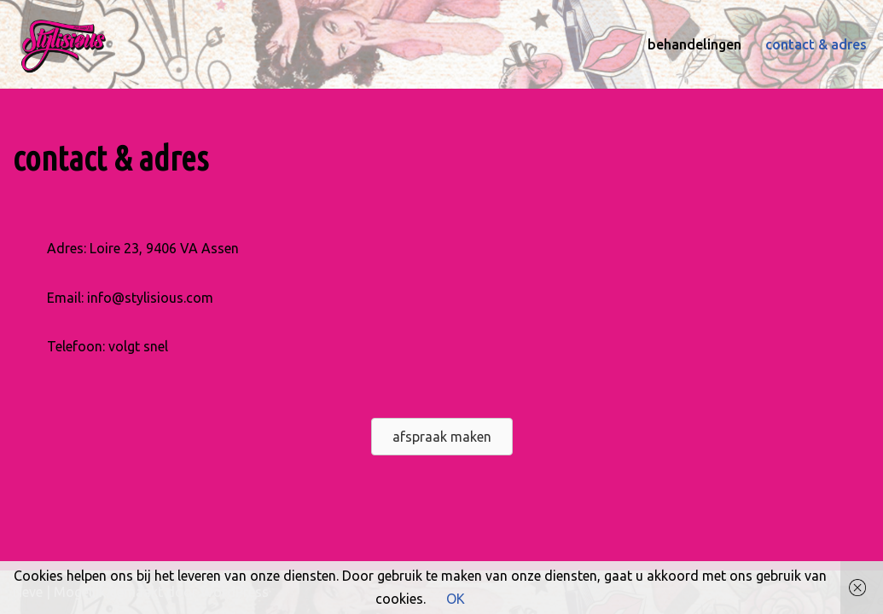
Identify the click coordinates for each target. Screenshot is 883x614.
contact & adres (816, 44)
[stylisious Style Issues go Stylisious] (64, 44)
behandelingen (694, 44)
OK (455, 598)
